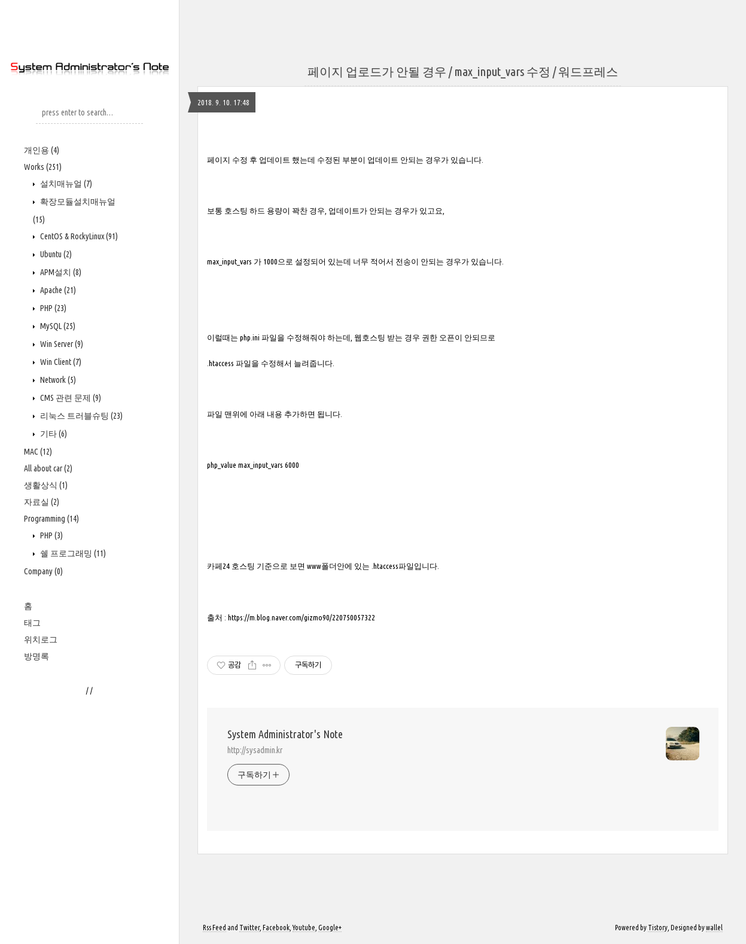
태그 (32, 623)
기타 (52, 433)
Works (43, 167)
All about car (48, 468)
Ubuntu (55, 254)
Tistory (658, 927)
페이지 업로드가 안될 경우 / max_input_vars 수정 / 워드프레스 (462, 71)
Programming (51, 518)
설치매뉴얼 (65, 183)
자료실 (41, 502)
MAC (38, 451)
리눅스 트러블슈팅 (80, 416)
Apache (57, 290)
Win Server (60, 344)
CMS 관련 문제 (69, 398)
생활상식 (46, 485)
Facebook (276, 927)
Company (43, 571)
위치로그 (40, 639)
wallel (714, 927)
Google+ (330, 927)
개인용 (41, 150)
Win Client (59, 362)
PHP (52, 308)
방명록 (36, 656)
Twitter (249, 927)
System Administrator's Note (285, 734)
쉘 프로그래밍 (72, 553)
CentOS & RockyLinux (78, 236)
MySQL (56, 326)
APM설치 (59, 272)
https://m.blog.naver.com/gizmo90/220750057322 (301, 617)
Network (57, 380)
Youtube (304, 927)
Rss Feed (214, 927)
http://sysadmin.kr (254, 750)
